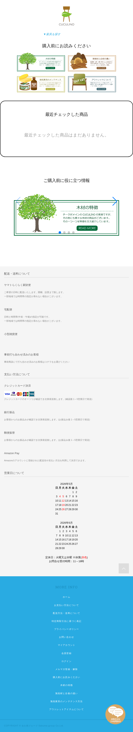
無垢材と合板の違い (66, 693)
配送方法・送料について (66, 613)
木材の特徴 (66, 685)
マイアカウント (66, 645)
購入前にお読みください (66, 677)
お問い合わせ (66, 637)
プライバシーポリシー (66, 629)
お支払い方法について (66, 605)
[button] (115, 201)
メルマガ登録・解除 (66, 669)
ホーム (66, 597)
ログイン (66, 661)
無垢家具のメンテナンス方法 (66, 701)
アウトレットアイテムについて (66, 709)
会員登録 (66, 653)
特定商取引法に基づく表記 (66, 621)
